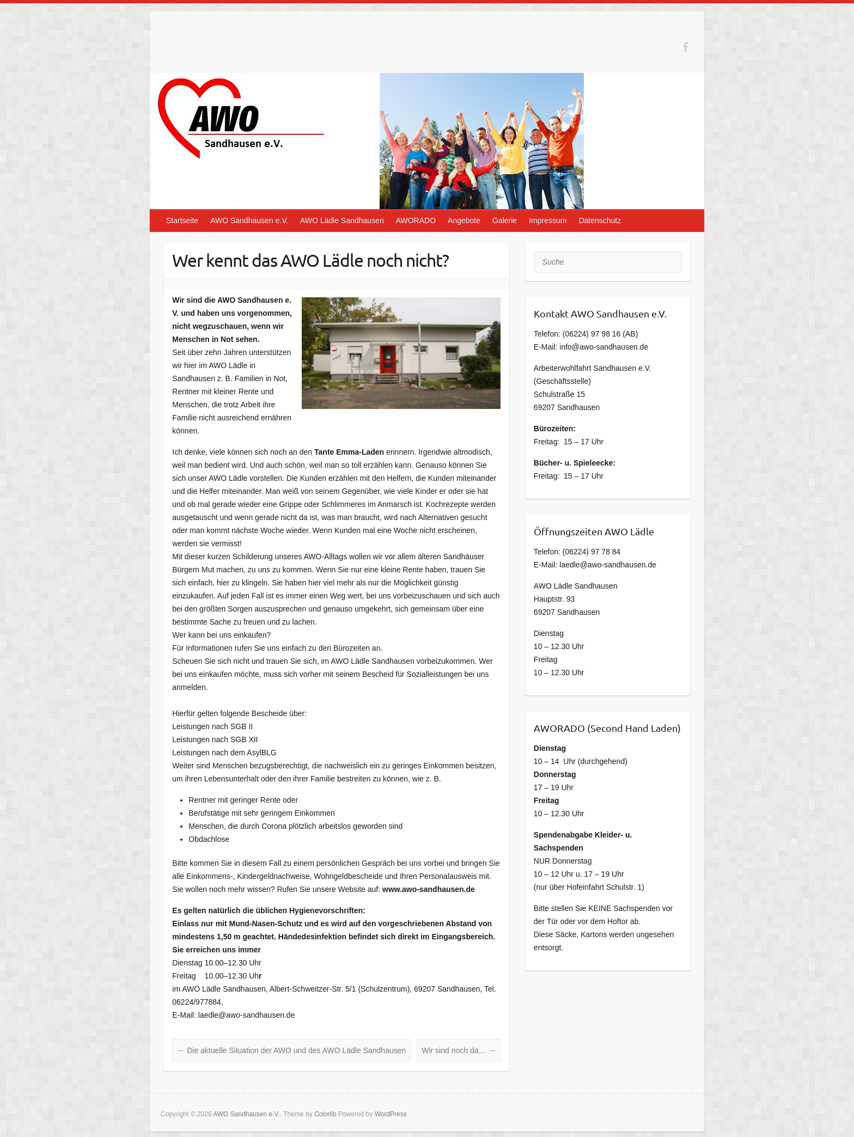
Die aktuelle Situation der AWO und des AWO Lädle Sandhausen (291, 1050)
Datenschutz (599, 220)
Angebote (464, 220)
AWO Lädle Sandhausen (342, 220)
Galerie (504, 220)
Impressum (547, 220)
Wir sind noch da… (459, 1050)
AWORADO (416, 220)
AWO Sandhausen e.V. (249, 220)
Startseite (182, 220)
